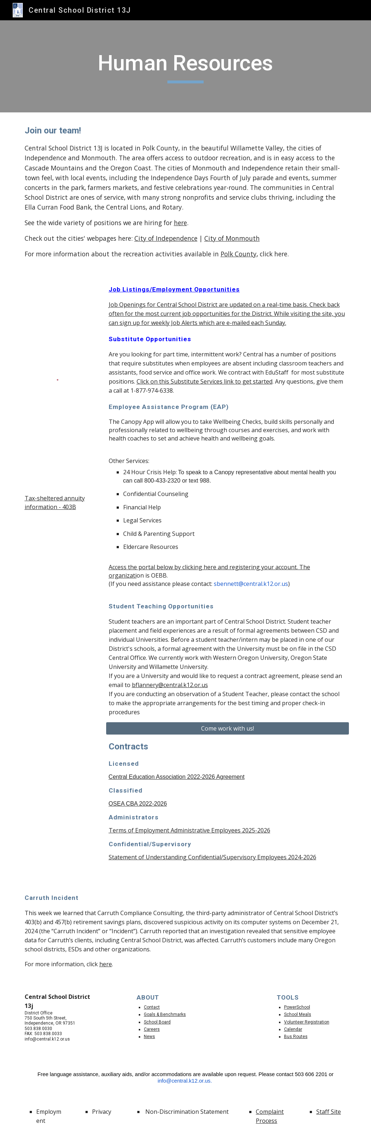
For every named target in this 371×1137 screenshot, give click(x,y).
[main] (185, 66)
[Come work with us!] (227, 728)
